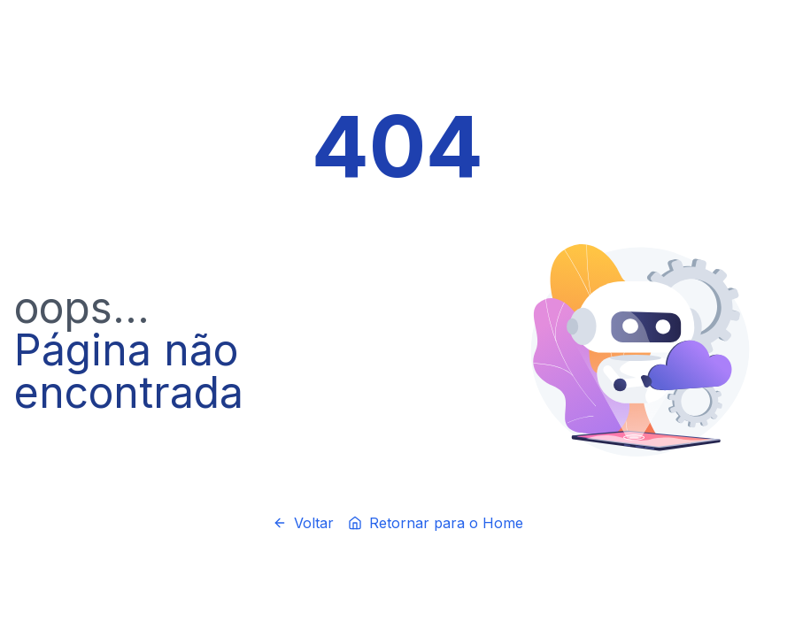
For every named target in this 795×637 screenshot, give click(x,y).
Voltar (303, 523)
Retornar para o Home (435, 523)
